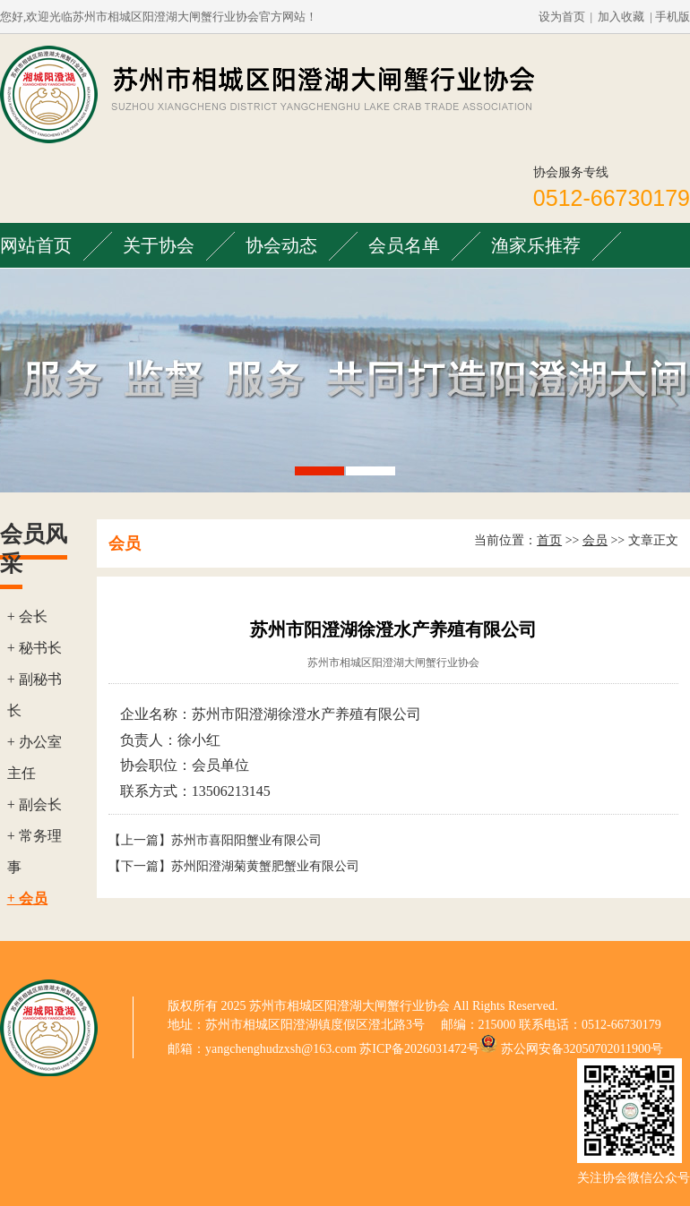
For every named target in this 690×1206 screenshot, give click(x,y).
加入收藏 (621, 16)
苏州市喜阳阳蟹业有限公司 (246, 840)
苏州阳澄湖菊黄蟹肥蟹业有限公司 (265, 866)
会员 (595, 540)
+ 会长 (27, 616)
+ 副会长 (34, 804)
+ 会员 (27, 898)
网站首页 (36, 245)
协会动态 (281, 245)
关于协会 (158, 245)
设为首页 (562, 16)
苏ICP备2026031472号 (419, 1049)
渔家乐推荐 (536, 245)
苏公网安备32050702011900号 (582, 1049)
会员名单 (404, 245)
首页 (549, 540)
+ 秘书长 (34, 647)
